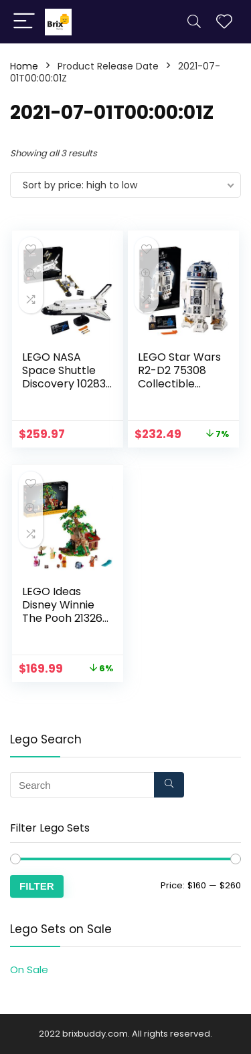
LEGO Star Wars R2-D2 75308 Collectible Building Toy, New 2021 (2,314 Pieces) (182, 390)
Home (24, 66)
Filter (36, 886)
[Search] (194, 21)
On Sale (29, 969)
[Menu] (24, 21)
